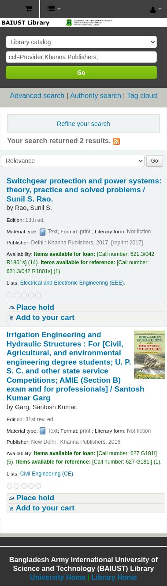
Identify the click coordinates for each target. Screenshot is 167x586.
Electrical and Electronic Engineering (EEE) (72, 283)
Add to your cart (45, 317)
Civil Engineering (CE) (46, 474)
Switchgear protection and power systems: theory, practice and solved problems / (84, 189)
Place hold (35, 307)
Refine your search (83, 123)
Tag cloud (142, 95)
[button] (28, 9)
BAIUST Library (9, 9)
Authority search (95, 95)
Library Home (114, 577)
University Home (57, 577)
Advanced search (37, 95)
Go (81, 72)
